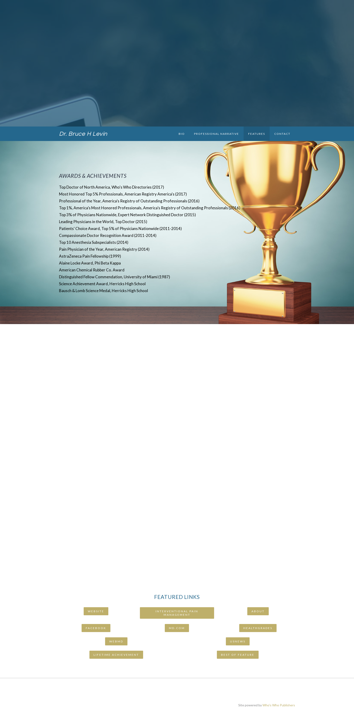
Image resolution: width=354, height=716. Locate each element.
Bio (182, 133)
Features (256, 133)
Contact (282, 133)
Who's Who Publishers (279, 705)
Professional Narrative (216, 133)
